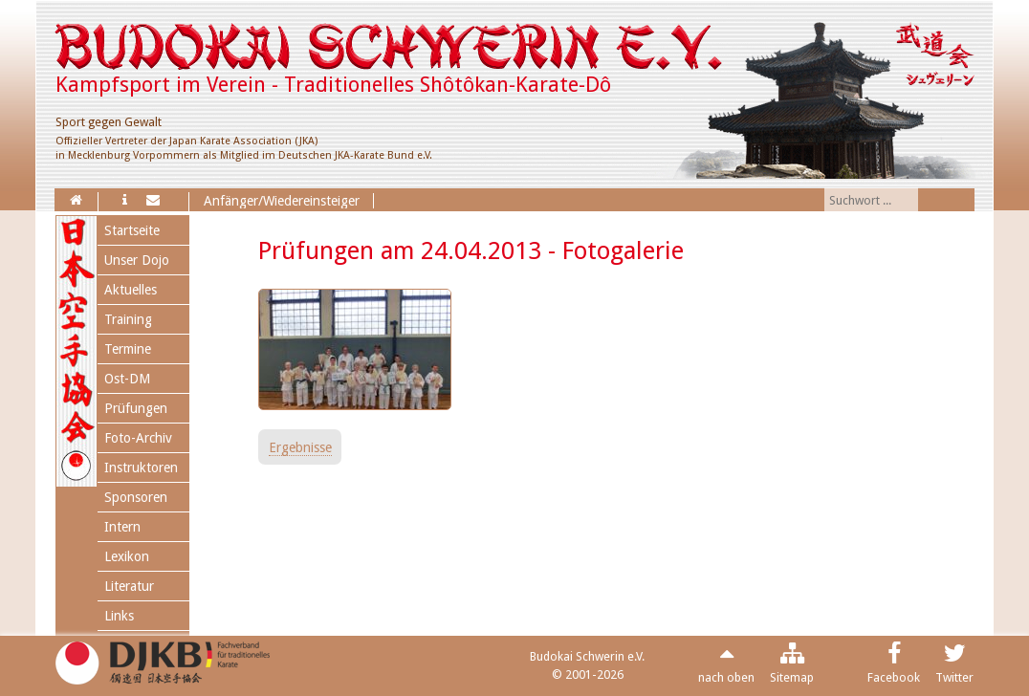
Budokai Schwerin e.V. (587, 656)
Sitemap (792, 677)
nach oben (726, 677)
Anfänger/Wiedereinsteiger (282, 200)
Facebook (893, 677)
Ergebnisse (300, 447)
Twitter (954, 677)
